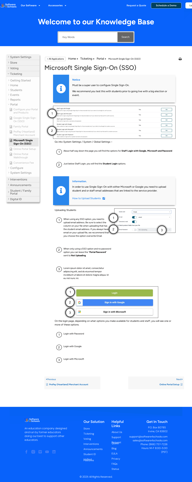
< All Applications (55, 59)
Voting (87, 438)
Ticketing (88, 433)
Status (115, 469)
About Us (117, 432)
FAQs (114, 463)
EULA (114, 453)
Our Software (31, 5)
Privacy (116, 458)
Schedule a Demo (166, 5)
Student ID (89, 454)
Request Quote (116, 443)
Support (116, 437)
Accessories (57, 5)
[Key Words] (87, 37)
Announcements (93, 449)
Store (86, 428)
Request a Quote (136, 5)
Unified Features (88, 460)
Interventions (91, 444)
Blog (114, 448)
